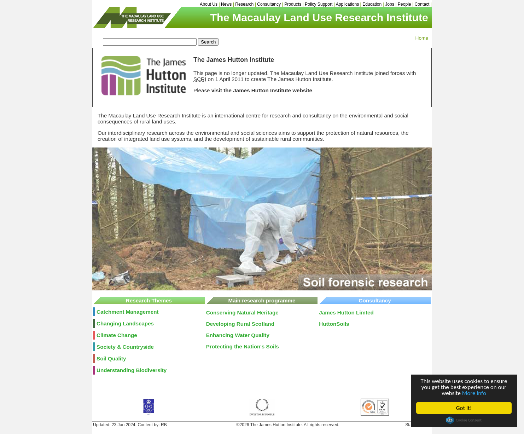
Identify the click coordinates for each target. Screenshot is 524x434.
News (226, 4)
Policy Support (318, 4)
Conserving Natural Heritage (242, 312)
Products (292, 4)
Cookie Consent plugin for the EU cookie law (464, 420)
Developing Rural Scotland (240, 324)
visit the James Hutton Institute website (261, 90)
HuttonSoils (334, 324)
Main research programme (262, 300)
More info (474, 393)
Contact (422, 4)
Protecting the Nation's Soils (242, 346)
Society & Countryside (125, 347)
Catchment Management (128, 312)
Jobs (389, 4)
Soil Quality (111, 358)
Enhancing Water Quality (237, 335)
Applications (347, 4)
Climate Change (117, 335)
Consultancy (269, 4)
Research (244, 4)
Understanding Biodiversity (132, 370)
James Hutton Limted (346, 312)
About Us (208, 4)
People (404, 4)
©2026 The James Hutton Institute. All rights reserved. (288, 424)
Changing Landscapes (125, 323)
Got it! (464, 408)
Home (421, 38)
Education (372, 4)
